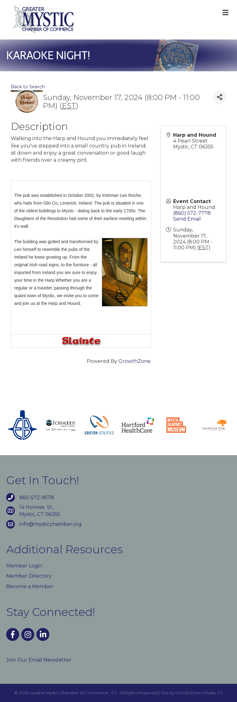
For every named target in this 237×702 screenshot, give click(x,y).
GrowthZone (134, 361)
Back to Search (28, 86)
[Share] (219, 97)
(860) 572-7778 (192, 213)
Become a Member (29, 586)
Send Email (187, 219)
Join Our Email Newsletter (38, 660)
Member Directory (29, 576)
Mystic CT (213, 692)
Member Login (24, 566)
